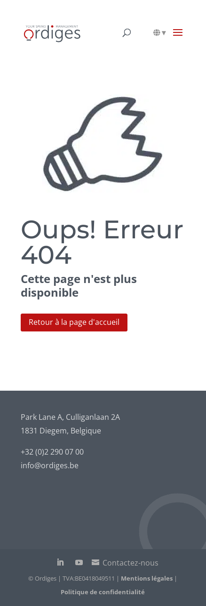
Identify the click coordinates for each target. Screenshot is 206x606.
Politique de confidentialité (103, 592)
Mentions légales (147, 578)
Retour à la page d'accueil (74, 322)
